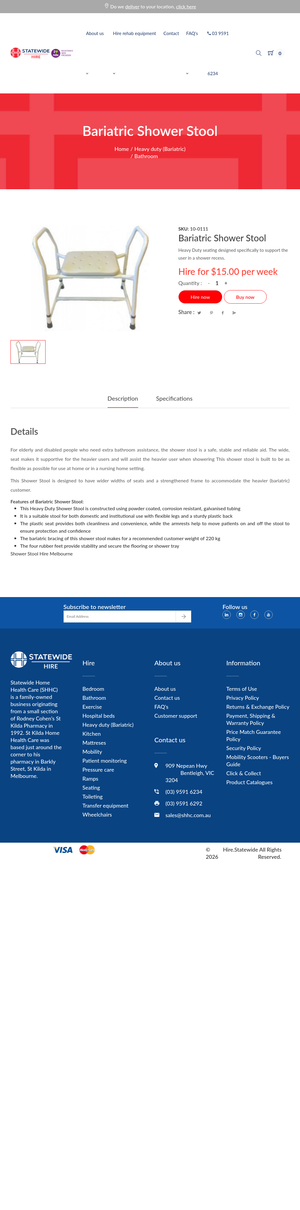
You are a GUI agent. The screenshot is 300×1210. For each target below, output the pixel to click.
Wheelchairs (97, 814)
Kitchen (91, 733)
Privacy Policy (242, 697)
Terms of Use (241, 688)
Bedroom (93, 688)
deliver (132, 6)
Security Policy (243, 748)
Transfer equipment (105, 805)
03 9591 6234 (218, 53)
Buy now (245, 297)
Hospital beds (98, 715)
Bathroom (146, 156)
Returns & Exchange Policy (258, 706)
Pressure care (98, 769)
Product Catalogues (249, 782)
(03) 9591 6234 (183, 791)
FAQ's (192, 53)
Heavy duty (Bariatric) (160, 149)
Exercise (92, 706)
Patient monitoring (104, 760)
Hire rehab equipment (134, 53)
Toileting (92, 796)
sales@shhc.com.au (188, 815)
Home (121, 149)
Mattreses (94, 742)
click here (186, 6)
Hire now (200, 297)
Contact (171, 33)
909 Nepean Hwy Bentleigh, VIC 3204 (189, 772)
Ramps (90, 778)
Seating (91, 787)
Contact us (167, 697)
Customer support (175, 715)
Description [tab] (123, 398)
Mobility (92, 751)
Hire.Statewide (240, 849)
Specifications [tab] (174, 398)
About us (95, 53)
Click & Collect (243, 773)
